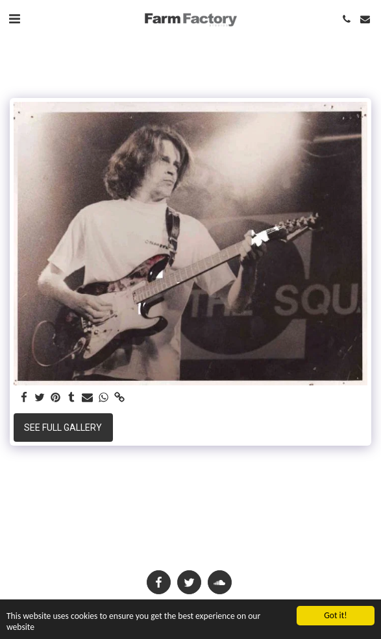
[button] (14, 18)
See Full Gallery (63, 427)
